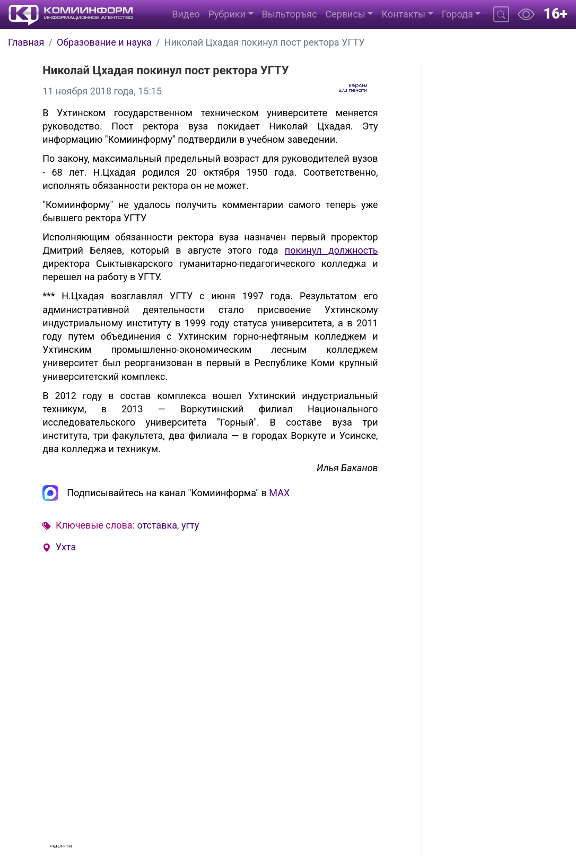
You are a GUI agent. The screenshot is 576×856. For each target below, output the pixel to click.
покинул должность (331, 250)
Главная (26, 42)
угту (190, 525)
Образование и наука (104, 42)
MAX (279, 492)
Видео (185, 14)
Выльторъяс (289, 14)
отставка (157, 525)
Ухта (66, 546)
